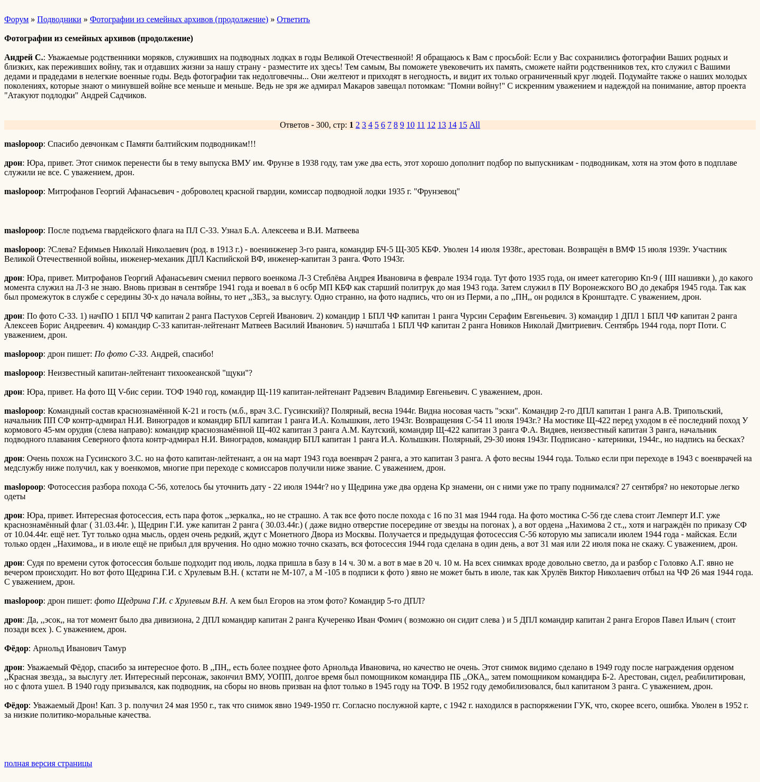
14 (452, 124)
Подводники (59, 19)
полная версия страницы (48, 763)
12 (431, 124)
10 (410, 124)
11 (421, 124)
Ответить (293, 19)
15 (463, 124)
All (474, 124)
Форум (16, 19)
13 (442, 124)
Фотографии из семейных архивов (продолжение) (179, 19)
